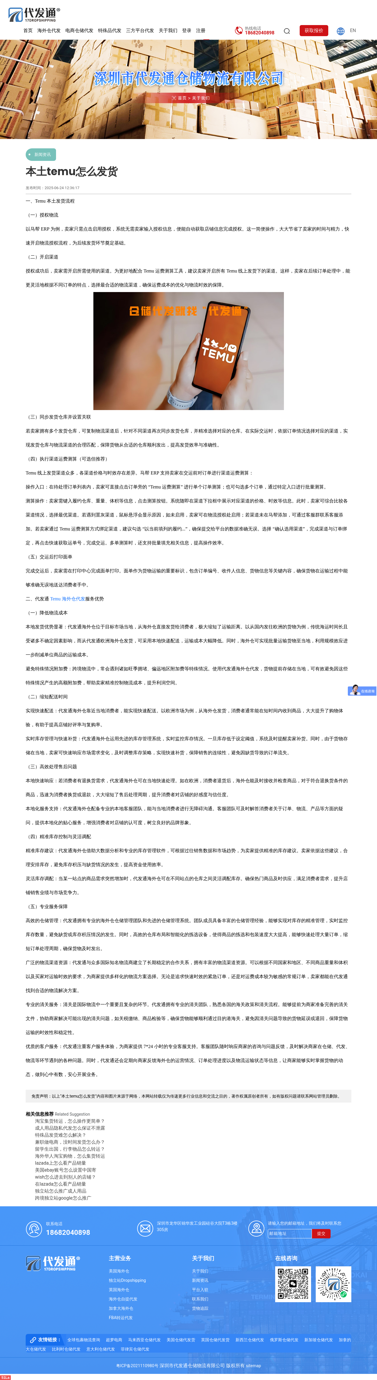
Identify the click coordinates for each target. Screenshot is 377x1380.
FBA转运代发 (121, 1317)
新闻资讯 (42, 154)
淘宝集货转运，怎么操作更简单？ (70, 1121)
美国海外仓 (119, 1271)
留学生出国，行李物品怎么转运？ (70, 1149)
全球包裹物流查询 (83, 1339)
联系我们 (200, 1299)
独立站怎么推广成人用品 (60, 1191)
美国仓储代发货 (181, 1339)
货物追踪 (200, 1308)
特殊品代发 (109, 30)
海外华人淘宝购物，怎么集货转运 (70, 1156)
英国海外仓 (119, 1289)
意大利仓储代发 (100, 1349)
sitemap (253, 1365)
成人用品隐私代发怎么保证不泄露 (70, 1128)
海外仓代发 (49, 30)
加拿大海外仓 (121, 1308)
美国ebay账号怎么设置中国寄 (65, 1170)
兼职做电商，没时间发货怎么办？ (70, 1142)
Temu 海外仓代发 (67, 598)
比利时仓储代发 (66, 1349)
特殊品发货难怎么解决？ (60, 1135)
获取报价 (314, 30)
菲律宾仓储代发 (135, 1349)
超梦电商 (114, 1339)
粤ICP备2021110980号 (137, 1365)
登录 (186, 30)
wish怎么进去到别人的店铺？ (65, 1177)
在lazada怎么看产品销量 (60, 1184)
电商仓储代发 (79, 30)
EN (353, 30)
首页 (28, 30)
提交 (321, 1233)
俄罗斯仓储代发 (284, 1339)
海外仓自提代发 (123, 1299)
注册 (200, 30)
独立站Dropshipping (127, 1280)
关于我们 (168, 30)
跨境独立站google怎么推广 (63, 1198)
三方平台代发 (140, 30)
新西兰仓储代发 (249, 1339)
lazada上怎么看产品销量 (60, 1163)
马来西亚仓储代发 (144, 1339)
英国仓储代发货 (215, 1339)
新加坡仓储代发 (318, 1339)
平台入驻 (200, 1289)
